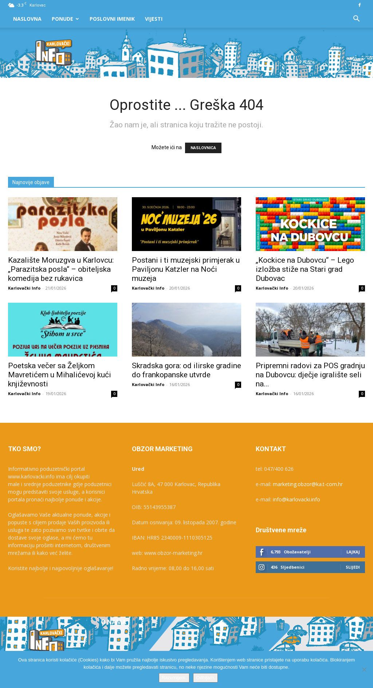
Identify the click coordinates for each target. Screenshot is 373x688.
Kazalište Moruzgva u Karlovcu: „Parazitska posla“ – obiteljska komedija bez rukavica (61, 269)
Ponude (65, 18)
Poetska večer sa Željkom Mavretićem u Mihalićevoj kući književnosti (59, 374)
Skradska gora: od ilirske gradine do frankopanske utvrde (186, 370)
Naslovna (27, 18)
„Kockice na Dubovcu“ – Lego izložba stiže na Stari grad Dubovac (305, 269)
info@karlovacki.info (296, 499)
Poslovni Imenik (112, 18)
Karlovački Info (24, 288)
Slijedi (353, 567)
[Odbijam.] (364, 669)
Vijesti (153, 18)
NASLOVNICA (203, 148)
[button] (356, 19)
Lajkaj (353, 551)
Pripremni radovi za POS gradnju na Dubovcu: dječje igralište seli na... (310, 374)
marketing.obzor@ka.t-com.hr (308, 484)
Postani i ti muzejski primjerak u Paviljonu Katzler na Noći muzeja (186, 269)
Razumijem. (174, 677)
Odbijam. (205, 677)
